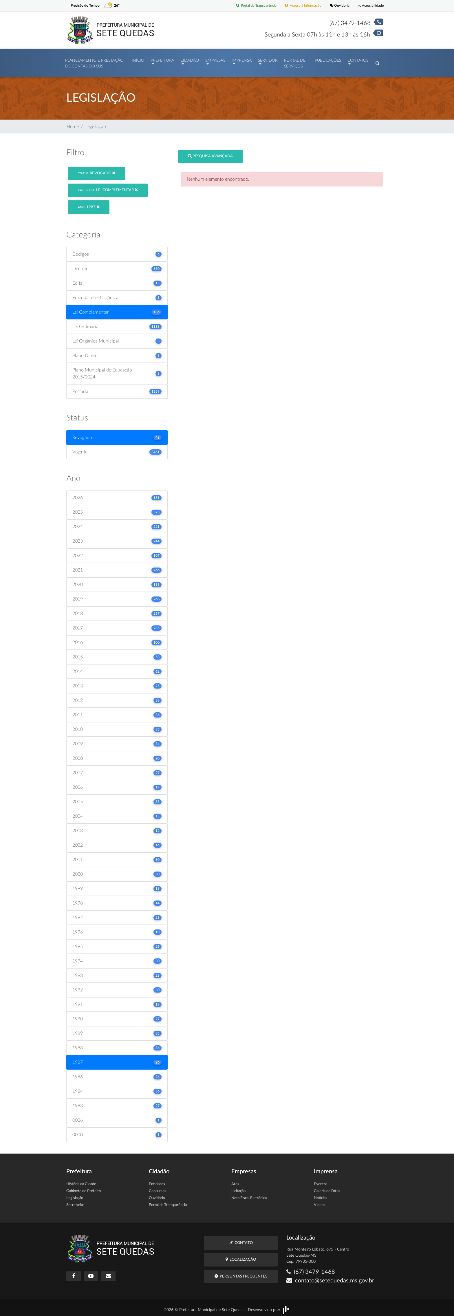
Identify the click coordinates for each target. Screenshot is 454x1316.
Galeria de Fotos (327, 1188)
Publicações (328, 59)
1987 (89, 204)
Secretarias (75, 1202)
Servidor (268, 59)
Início (138, 59)
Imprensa (242, 59)
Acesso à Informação (298, 6)
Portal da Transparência (248, 6)
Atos (235, 1181)
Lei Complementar (108, 187)
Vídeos (319, 1202)
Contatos (357, 59)
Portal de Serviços (294, 62)
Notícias (320, 1195)
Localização (241, 1256)
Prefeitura (162, 59)
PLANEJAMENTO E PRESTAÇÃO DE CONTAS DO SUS (94, 62)
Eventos (320, 1181)
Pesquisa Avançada (210, 153)
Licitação (238, 1188)
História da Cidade (81, 1181)
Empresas (215, 59)
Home (73, 123)
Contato (241, 1240)
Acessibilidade (369, 6)
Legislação (74, 1195)
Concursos (157, 1188)
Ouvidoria (337, 6)
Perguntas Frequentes (241, 1273)
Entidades (157, 1181)
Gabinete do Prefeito (83, 1188)
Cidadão (189, 59)
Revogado (96, 170)
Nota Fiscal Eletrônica (249, 1195)
